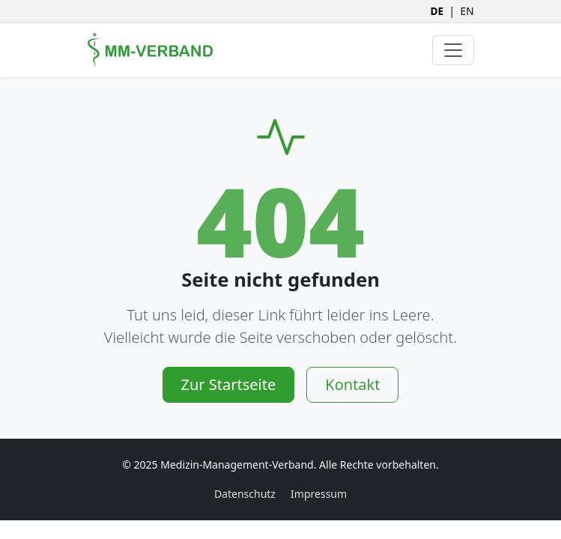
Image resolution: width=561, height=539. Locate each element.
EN (467, 11)
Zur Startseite (228, 384)
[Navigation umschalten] (453, 50)
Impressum (319, 494)
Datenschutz (245, 494)
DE (436, 11)
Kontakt (352, 384)
